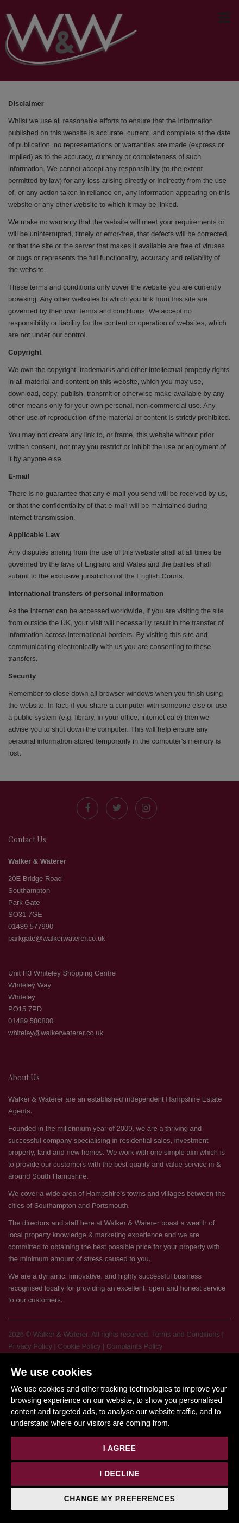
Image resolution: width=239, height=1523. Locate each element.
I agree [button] (119, 1448)
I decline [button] (119, 1473)
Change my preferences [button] (119, 1498)
